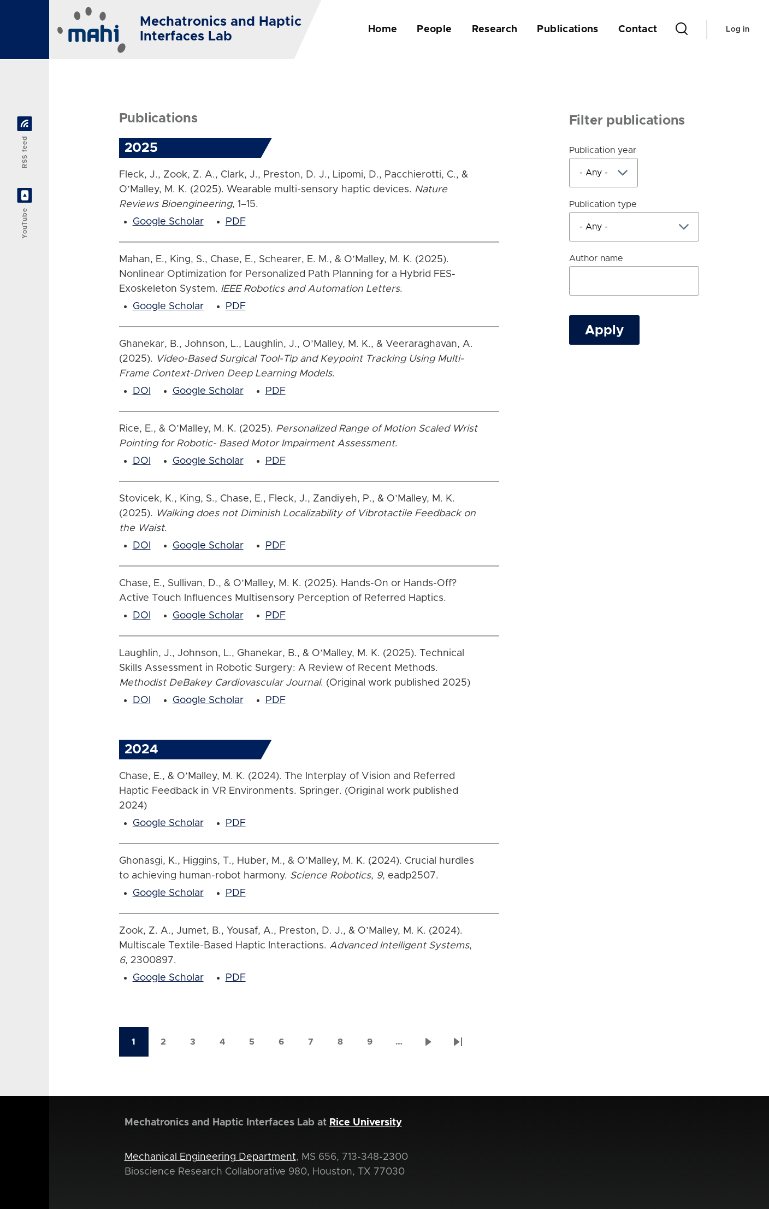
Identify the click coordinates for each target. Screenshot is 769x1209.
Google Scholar (168, 222)
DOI (142, 391)
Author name (596, 258)
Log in (737, 29)
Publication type (603, 204)
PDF (236, 222)
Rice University (365, 1123)
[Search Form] (681, 29)
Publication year (602, 150)
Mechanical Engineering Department (210, 1157)
